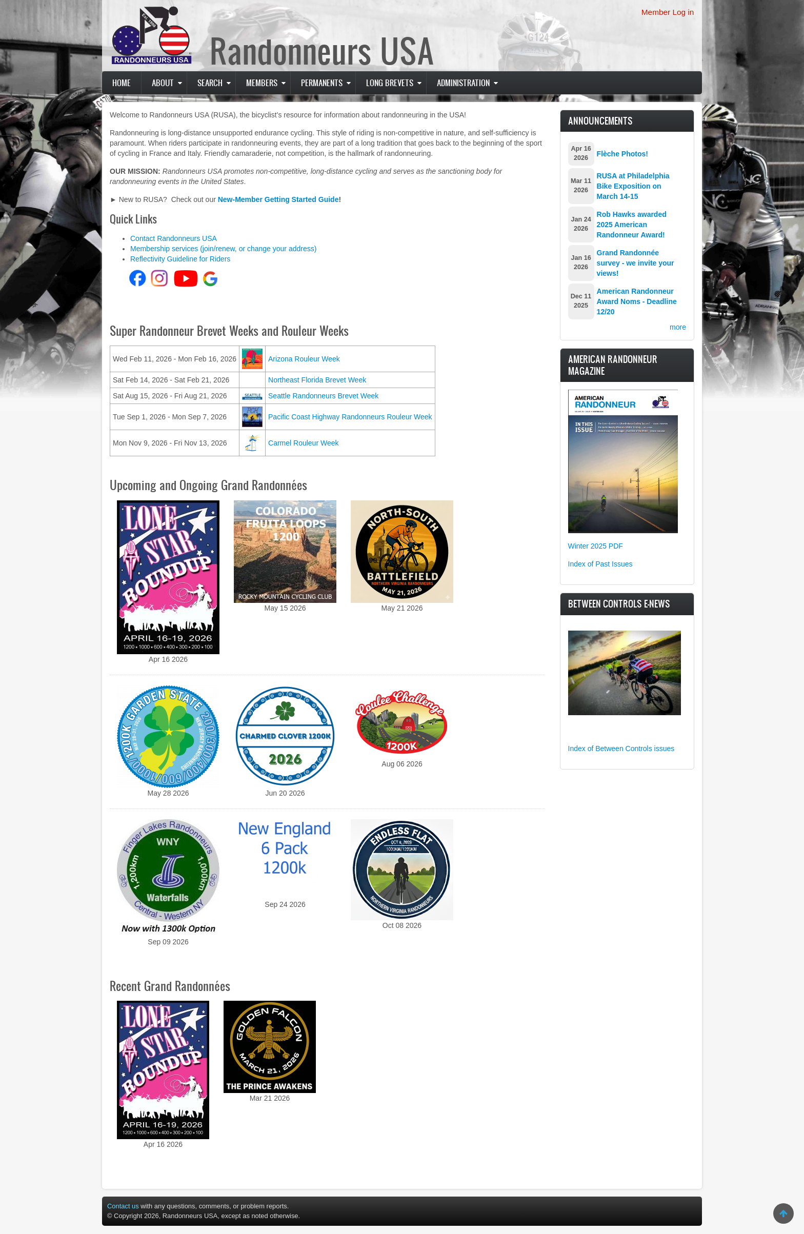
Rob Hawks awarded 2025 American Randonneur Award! (632, 224)
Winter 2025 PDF (595, 546)
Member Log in (667, 12)
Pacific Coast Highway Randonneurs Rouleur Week (350, 417)
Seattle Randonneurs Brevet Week (323, 396)
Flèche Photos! (622, 154)
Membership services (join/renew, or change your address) (223, 249)
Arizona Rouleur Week (304, 359)
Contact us (123, 1206)
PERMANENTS (322, 82)
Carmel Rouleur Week (303, 443)
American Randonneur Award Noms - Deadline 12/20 (637, 301)
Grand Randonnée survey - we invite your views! (635, 263)
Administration (463, 82)
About (163, 82)
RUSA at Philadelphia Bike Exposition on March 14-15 (633, 186)
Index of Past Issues (600, 564)
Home (121, 82)
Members (261, 82)
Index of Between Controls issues (621, 748)
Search (210, 82)
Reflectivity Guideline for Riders (180, 259)
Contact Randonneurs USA (173, 238)
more (678, 327)
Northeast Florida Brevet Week (317, 380)
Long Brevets (389, 82)
